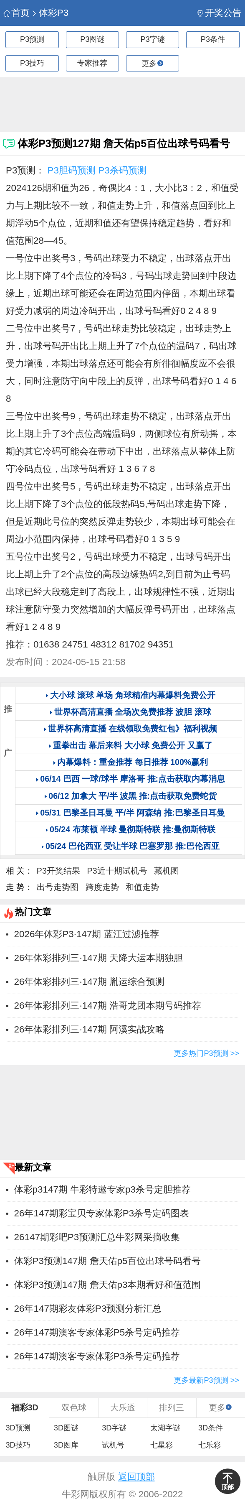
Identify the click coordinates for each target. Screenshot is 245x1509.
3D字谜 (114, 1428)
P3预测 (32, 39)
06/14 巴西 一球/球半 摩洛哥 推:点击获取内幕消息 (132, 778)
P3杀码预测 (122, 170)
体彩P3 (49, 13)
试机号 (113, 1445)
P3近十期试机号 (117, 870)
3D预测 (17, 1428)
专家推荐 (92, 63)
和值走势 (142, 887)
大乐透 (122, 1407)
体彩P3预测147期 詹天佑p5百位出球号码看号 (107, 1261)
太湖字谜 (165, 1428)
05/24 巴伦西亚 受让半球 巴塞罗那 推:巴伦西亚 (132, 846)
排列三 (171, 1407)
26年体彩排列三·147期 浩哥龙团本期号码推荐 (108, 1005)
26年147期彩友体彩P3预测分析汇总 (88, 1308)
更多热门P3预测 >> (206, 1053)
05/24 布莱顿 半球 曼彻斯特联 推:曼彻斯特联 (132, 829)
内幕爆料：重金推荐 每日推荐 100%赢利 (132, 762)
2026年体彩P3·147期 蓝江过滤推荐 (86, 934)
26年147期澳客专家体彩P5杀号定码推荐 (97, 1332)
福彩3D (24, 1407)
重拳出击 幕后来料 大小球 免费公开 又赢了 (132, 745)
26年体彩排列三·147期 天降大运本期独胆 (98, 958)
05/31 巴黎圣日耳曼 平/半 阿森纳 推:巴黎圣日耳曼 (132, 812)
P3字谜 (153, 39)
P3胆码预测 (72, 170)
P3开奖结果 (58, 870)
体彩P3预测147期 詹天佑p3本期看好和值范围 (107, 1285)
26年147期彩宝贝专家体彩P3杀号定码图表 (101, 1213)
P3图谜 (92, 39)
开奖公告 (219, 13)
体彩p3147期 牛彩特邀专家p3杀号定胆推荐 (102, 1189)
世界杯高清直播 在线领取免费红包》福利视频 (132, 728)
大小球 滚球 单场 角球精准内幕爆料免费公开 (132, 695)
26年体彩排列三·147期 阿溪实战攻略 (89, 1029)
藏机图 (166, 870)
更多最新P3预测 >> (206, 1380)
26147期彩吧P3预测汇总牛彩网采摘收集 (97, 1237)
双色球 (73, 1407)
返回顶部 (136, 1476)
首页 (16, 13)
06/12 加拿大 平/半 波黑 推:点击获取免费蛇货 (132, 795)
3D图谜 (66, 1428)
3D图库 (66, 1445)
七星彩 (161, 1445)
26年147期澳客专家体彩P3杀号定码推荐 (97, 1356)
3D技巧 (17, 1445)
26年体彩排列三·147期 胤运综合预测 (89, 981)
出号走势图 (57, 887)
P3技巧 (32, 63)
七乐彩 (209, 1445)
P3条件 (213, 39)
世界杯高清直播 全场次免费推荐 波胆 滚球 (132, 711)
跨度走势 (102, 887)
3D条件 (210, 1428)
